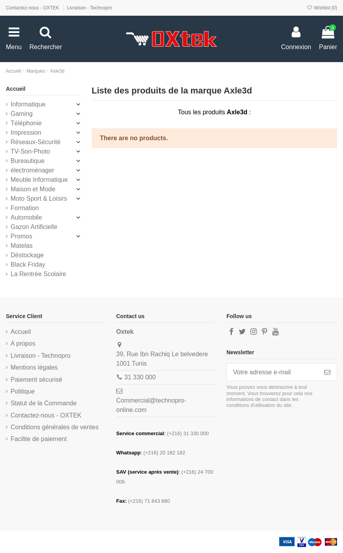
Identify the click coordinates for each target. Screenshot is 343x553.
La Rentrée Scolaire (38, 274)
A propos (23, 343)
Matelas (22, 245)
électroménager (32, 170)
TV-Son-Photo (30, 151)
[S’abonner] (327, 372)
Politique (23, 391)
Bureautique (27, 160)
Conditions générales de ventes (55, 427)
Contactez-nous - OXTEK (33, 8)
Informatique (28, 104)
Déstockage (27, 255)
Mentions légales (34, 367)
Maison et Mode (33, 189)
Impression (26, 132)
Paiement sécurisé (36, 379)
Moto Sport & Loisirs (39, 198)
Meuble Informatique (39, 179)
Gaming (22, 113)
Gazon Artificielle (34, 226)
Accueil (16, 89)
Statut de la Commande (44, 403)
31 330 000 (140, 377)
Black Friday (28, 264)
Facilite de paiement (39, 439)
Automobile (26, 217)
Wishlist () (322, 8)
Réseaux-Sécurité (35, 142)
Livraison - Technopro (89, 8)
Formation (25, 208)
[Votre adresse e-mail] (272, 372)
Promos (21, 236)
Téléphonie (26, 123)
